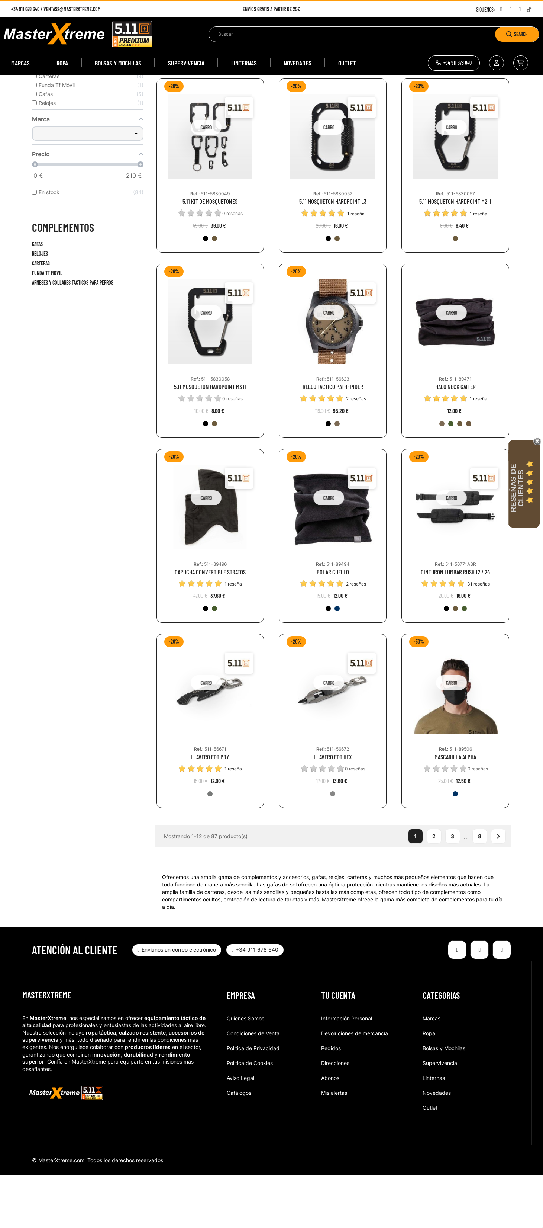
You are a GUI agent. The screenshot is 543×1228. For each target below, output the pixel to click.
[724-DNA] (455, 846)
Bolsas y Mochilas (444, 1101)
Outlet (430, 1160)
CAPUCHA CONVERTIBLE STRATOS (210, 624)
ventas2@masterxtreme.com (72, 9)
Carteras (41, 316)
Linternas (434, 1131)
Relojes (40, 306)
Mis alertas (334, 1145)
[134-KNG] (214, 291)
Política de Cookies (250, 1116)
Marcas (431, 1071)
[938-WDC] (442, 476)
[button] (454, 63)
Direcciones (335, 1116)
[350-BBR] (459, 476)
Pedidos (331, 1101)
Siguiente (498, 889)
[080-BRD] (468, 476)
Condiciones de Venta (253, 1086)
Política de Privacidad (253, 1101)
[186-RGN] (214, 661)
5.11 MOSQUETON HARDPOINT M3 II (210, 439)
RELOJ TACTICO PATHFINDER (333, 439)
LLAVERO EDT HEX (333, 810)
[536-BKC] (337, 476)
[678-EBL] (337, 661)
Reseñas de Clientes (517, 488)
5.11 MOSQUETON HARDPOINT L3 (332, 254)
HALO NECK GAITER (455, 439)
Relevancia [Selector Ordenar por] (441, 113)
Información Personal (346, 1071)
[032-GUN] (210, 846)
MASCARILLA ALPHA (455, 810)
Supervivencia (440, 1116)
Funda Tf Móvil (47, 326)
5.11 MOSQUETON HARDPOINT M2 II (455, 254)
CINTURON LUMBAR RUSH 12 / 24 (455, 624)
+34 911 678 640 (25, 9)
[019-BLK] (205, 291)
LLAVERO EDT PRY (210, 810)
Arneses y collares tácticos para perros (72, 335)
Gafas (37, 297)
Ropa (429, 1086)
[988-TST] (332, 846)
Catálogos (239, 1145)
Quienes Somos (245, 1071)
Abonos (330, 1131)
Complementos (63, 280)
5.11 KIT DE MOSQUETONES (209, 254)
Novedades (437, 1145)
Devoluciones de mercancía (354, 1086)
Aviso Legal (240, 1131)
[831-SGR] (450, 476)
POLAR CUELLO (333, 624)
